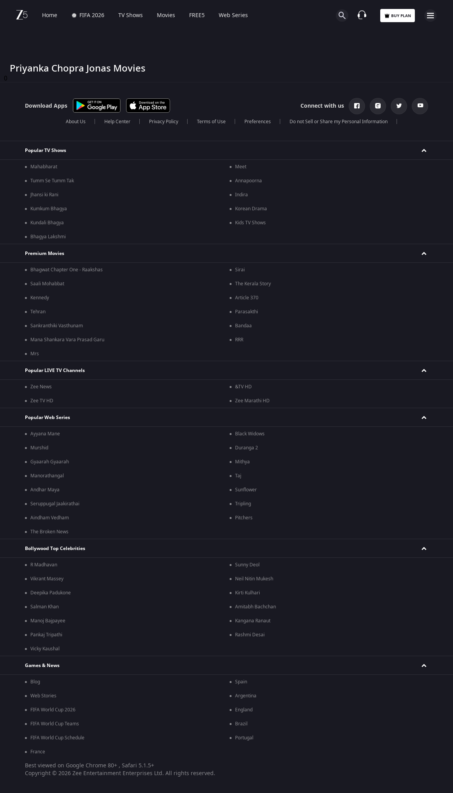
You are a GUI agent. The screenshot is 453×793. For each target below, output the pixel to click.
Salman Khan (44, 606)
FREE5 (197, 15)
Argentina (245, 695)
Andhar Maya (45, 489)
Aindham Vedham (49, 517)
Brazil (241, 723)
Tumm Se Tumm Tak (52, 180)
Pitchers (244, 517)
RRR (239, 339)
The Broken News (49, 531)
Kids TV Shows (250, 222)
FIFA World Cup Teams (54, 723)
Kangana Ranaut (252, 620)
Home (49, 15)
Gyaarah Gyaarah (49, 461)
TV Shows (130, 15)
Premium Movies (44, 253)
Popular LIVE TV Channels (55, 370)
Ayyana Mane (45, 433)
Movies (166, 15)
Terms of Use (211, 121)
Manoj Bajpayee (47, 620)
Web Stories (43, 695)
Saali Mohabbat (47, 283)
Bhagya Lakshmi (48, 236)
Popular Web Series (47, 417)
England (244, 709)
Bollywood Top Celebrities (55, 548)
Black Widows (250, 433)
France (37, 751)
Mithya (242, 461)
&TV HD (243, 386)
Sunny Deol (247, 564)
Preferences (257, 121)
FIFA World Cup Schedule (57, 737)
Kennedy (39, 297)
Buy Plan (397, 16)
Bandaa (243, 325)
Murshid (39, 447)
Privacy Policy (163, 121)
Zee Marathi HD (252, 400)
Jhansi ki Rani (44, 194)
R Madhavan (43, 564)
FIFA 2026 (87, 15)
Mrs (34, 353)
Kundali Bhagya (47, 222)
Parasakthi (246, 311)
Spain (241, 681)
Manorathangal (47, 475)
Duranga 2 (246, 447)
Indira (241, 194)
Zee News (41, 386)
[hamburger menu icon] (430, 15)
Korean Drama (251, 208)
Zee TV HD (41, 400)
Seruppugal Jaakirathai (54, 503)
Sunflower (246, 489)
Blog (35, 681)
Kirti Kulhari (247, 592)
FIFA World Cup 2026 (53, 709)
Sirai (240, 269)
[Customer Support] (362, 15)
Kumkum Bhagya (48, 208)
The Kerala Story (253, 283)
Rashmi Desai (250, 634)
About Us (76, 121)
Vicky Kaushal (45, 648)
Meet (240, 166)
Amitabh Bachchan (255, 606)
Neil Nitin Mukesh (254, 578)
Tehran (38, 311)
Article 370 (246, 297)
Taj (238, 475)
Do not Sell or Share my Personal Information (339, 121)
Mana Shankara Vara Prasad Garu (67, 339)
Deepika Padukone (50, 592)
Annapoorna (248, 180)
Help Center (117, 121)
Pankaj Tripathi (46, 634)
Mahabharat (43, 166)
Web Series (233, 15)
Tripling (243, 503)
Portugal (244, 737)
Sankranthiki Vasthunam (56, 325)
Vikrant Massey (46, 578)
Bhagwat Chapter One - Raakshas (66, 269)
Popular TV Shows (45, 150)
